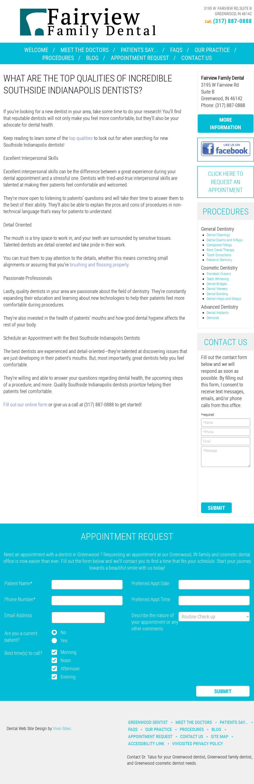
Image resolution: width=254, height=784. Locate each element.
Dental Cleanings (218, 234)
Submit (216, 507)
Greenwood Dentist (148, 722)
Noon (65, 660)
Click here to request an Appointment (225, 182)
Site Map (219, 736)
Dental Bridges (217, 283)
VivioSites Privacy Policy (197, 743)
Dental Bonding (217, 293)
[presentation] (219, 484)
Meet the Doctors (84, 50)
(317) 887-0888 (232, 21)
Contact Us (196, 58)
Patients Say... (139, 50)
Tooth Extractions (219, 254)
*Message (225, 457)
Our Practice (212, 50)
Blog (92, 58)
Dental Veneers (217, 288)
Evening (68, 676)
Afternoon (70, 668)
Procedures (58, 58)
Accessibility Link (146, 743)
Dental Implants (218, 312)
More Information (225, 123)
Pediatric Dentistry (219, 259)
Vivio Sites (62, 728)
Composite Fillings (219, 244)
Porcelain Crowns (219, 273)
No (63, 632)
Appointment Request (140, 58)
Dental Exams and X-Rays (225, 240)
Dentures (213, 317)
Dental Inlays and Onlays (224, 298)
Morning (68, 652)
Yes (63, 640)
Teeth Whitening (218, 278)
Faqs (176, 50)
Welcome (36, 50)
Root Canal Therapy (220, 249)
